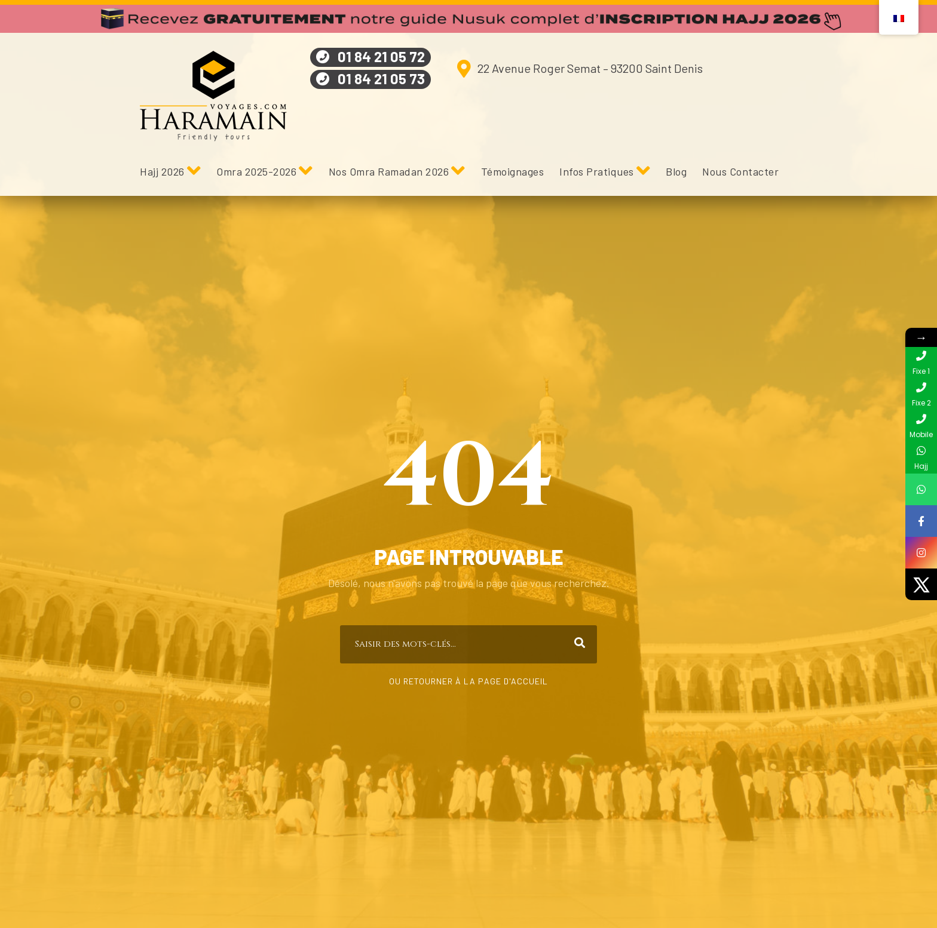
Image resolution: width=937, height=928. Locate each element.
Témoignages (512, 171)
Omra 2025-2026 (256, 171)
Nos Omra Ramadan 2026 (389, 171)
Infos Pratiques (596, 171)
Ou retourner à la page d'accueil (468, 681)
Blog (676, 171)
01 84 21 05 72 (381, 56)
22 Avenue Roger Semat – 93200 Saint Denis (590, 68)
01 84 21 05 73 (381, 78)
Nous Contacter (740, 171)
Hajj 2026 (162, 171)
